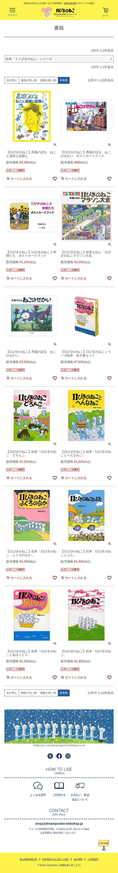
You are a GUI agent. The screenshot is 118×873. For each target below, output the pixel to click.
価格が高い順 (48, 80)
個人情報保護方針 (28, 859)
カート (105, 15)
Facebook (59, 756)
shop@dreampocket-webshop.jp (59, 823)
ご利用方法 (59, 794)
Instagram (68, 756)
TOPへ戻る (103, 845)
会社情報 (78, 859)
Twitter (50, 756)
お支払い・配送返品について (80, 797)
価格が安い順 (29, 80)
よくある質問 (38, 794)
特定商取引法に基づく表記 (55, 859)
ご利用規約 (92, 859)
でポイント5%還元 (79, 3)
